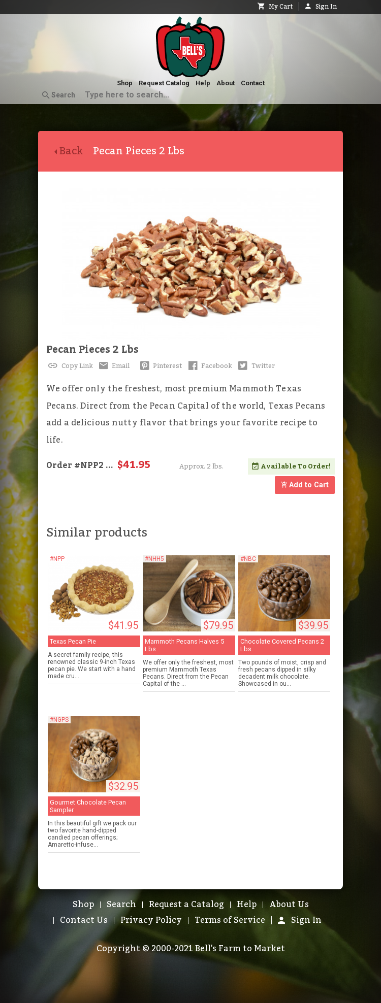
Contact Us (84, 920)
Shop (125, 83)
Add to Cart (305, 485)
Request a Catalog (186, 904)
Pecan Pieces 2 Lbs (92, 349)
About (225, 83)
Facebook (209, 366)
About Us (289, 904)
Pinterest (160, 366)
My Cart (275, 7)
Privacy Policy (151, 920)
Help (203, 83)
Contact (253, 83)
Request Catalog (164, 83)
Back (73, 151)
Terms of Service (230, 920)
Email (113, 366)
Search (58, 95)
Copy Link (69, 366)
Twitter (255, 366)
